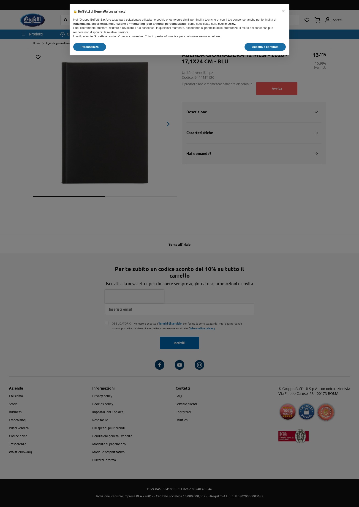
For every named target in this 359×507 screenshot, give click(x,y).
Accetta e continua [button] (265, 47)
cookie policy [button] (226, 23)
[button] (283, 11)
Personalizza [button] (90, 47)
